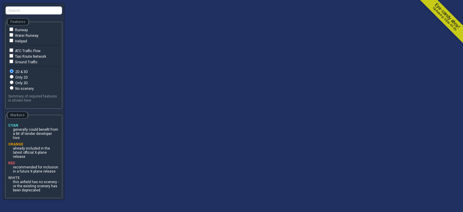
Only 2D (19, 77)
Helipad (18, 41)
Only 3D (19, 82)
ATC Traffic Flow (25, 50)
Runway (18, 29)
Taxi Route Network (27, 56)
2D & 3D (19, 71)
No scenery (22, 88)
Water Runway (23, 35)
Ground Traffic (23, 61)
